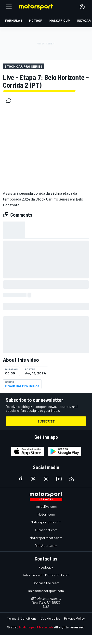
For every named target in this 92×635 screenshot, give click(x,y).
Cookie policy (50, 618)
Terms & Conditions (22, 618)
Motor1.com (46, 514)
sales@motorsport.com (46, 591)
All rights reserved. (69, 627)
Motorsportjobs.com (46, 522)
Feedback (46, 567)
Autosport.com (46, 530)
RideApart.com (46, 545)
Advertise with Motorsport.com (46, 575)
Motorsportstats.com (46, 538)
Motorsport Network (36, 627)
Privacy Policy (74, 618)
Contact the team (46, 583)
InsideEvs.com (46, 506)
